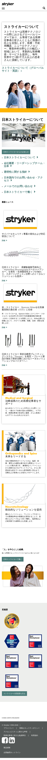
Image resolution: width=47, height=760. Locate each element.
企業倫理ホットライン (12, 752)
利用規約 (34, 735)
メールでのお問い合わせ (18, 186)
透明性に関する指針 (15, 171)
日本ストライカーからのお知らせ (16, 152)
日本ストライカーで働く (18, 192)
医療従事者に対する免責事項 (15, 735)
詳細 (3, 240)
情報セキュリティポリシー (29, 728)
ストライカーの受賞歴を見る (14, 693)
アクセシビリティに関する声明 (15, 732)
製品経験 (7, 747)
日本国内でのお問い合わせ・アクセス (23, 179)
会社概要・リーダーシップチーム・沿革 (24, 164)
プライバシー (9, 728)
